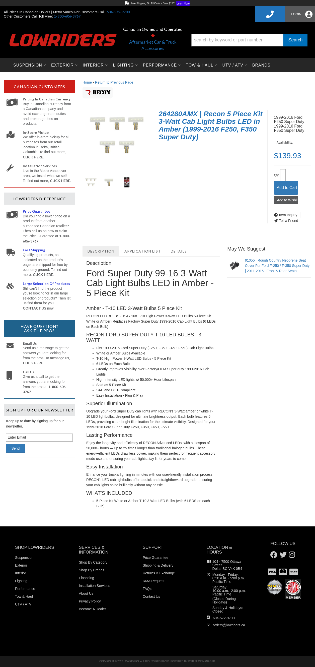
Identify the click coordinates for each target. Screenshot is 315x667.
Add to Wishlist (287, 200)
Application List (142, 251)
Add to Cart (287, 188)
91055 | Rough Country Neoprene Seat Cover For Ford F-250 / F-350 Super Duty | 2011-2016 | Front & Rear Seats (277, 265)
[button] (249, 40)
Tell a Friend (288, 221)
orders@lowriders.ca (229, 625)
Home (87, 82)
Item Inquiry (288, 215)
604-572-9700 (224, 618)
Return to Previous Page (114, 82)
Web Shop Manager (201, 661)
